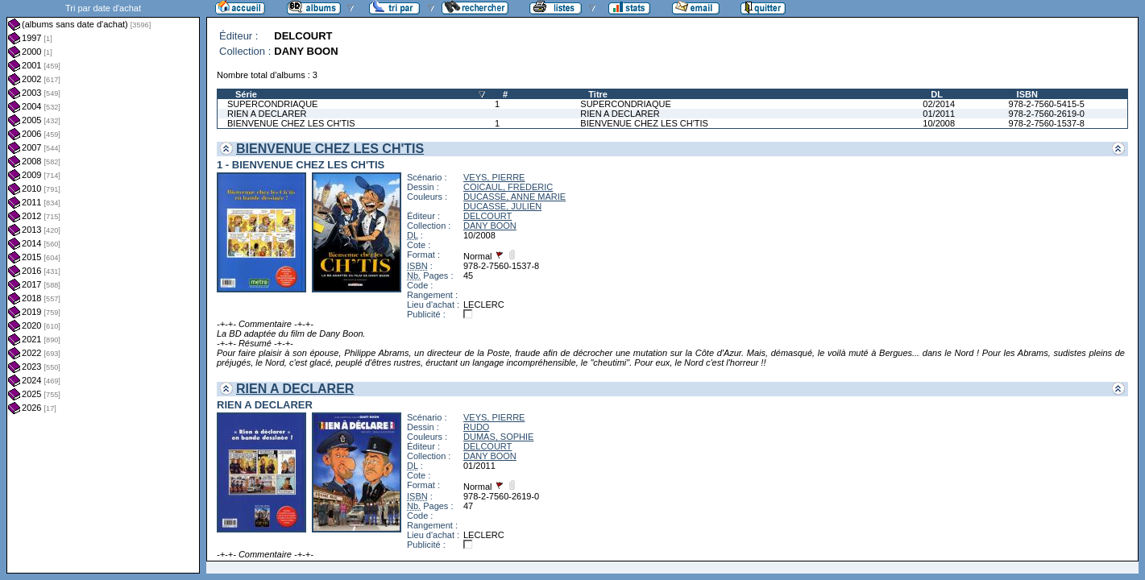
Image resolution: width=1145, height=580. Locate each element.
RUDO (476, 427)
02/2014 (939, 104)
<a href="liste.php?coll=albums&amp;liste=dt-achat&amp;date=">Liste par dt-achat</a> (103, 287)
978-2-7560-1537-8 (1047, 123)
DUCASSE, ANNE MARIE (514, 196)
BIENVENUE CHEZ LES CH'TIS (291, 123)
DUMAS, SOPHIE (498, 436)
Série (246, 94)
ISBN (1027, 94)
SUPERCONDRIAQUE (272, 104)
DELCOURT (487, 216)
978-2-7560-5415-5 (1047, 104)
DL (937, 94)
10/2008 (939, 123)
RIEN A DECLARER (266, 113)
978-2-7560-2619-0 (1047, 113)
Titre (598, 94)
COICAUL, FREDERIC (508, 187)
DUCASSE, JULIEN (502, 206)
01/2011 (939, 113)
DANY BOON (489, 225)
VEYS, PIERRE (494, 177)
